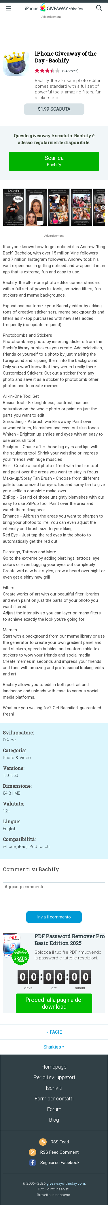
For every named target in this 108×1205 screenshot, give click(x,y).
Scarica (54, 161)
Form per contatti (54, 1099)
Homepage (54, 1067)
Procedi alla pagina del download (54, 1003)
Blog (54, 1120)
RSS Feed (60, 1142)
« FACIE (54, 1032)
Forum (54, 1109)
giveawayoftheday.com (65, 1183)
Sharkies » (54, 1047)
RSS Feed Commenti (59, 1152)
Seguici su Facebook (59, 1162)
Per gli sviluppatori (54, 1077)
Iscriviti (54, 1088)
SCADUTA (54, 109)
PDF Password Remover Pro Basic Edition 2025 (70, 940)
